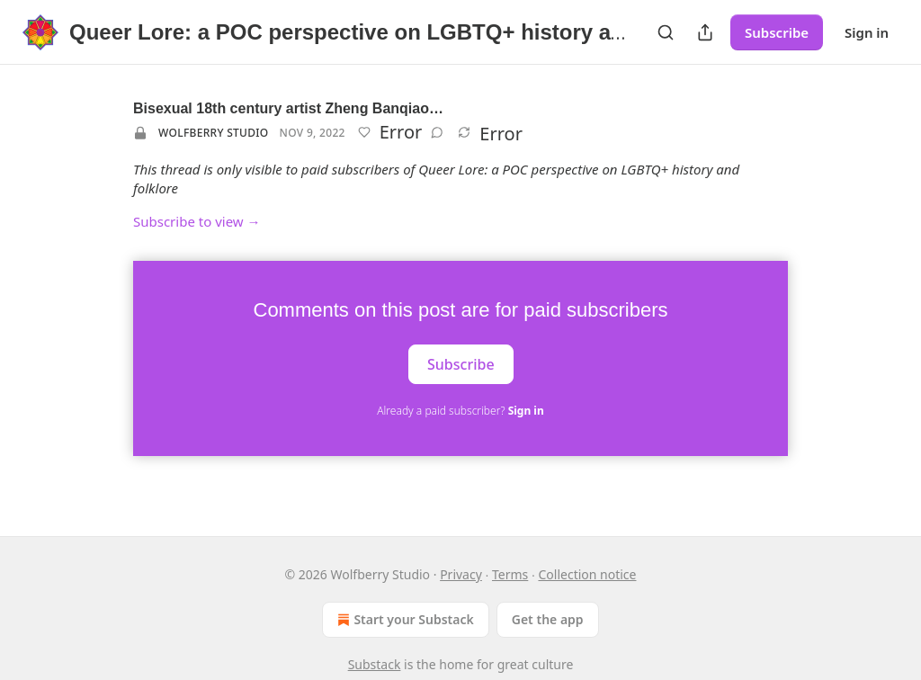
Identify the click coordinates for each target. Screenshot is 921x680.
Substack (374, 664)
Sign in (867, 32)
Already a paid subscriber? (460, 410)
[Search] (666, 32)
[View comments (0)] (437, 132)
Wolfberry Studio (213, 132)
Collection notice (587, 574)
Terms (510, 574)
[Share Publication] (705, 32)
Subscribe (777, 32)
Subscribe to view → (197, 221)
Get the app (548, 619)
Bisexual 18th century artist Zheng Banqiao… (288, 108)
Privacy (461, 574)
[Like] (364, 132)
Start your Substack (403, 620)
